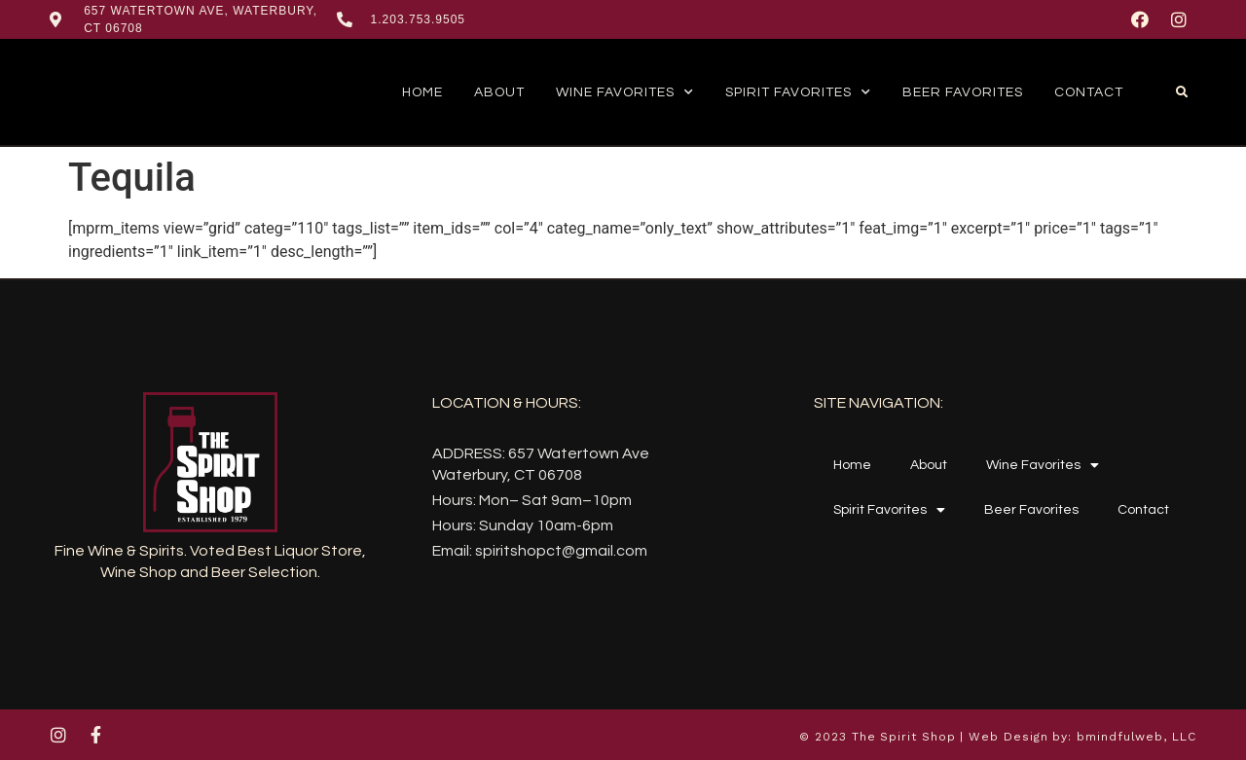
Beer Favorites (962, 92)
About (499, 92)
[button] (1181, 92)
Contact (1088, 92)
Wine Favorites (625, 92)
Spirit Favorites (798, 92)
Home (422, 92)
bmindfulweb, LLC (1136, 736)
